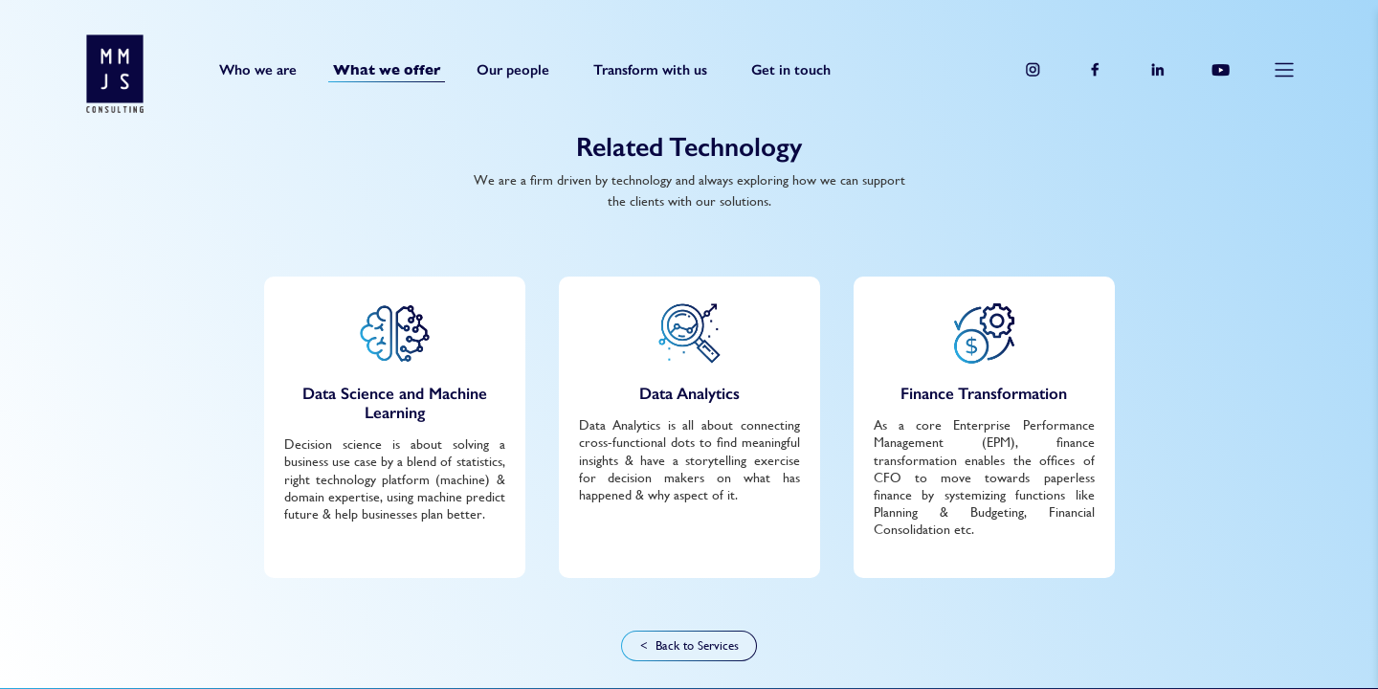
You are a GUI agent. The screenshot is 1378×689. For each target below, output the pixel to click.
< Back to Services (689, 645)
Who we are (258, 69)
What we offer (386, 69)
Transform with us (650, 69)
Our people (513, 69)
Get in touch (791, 69)
